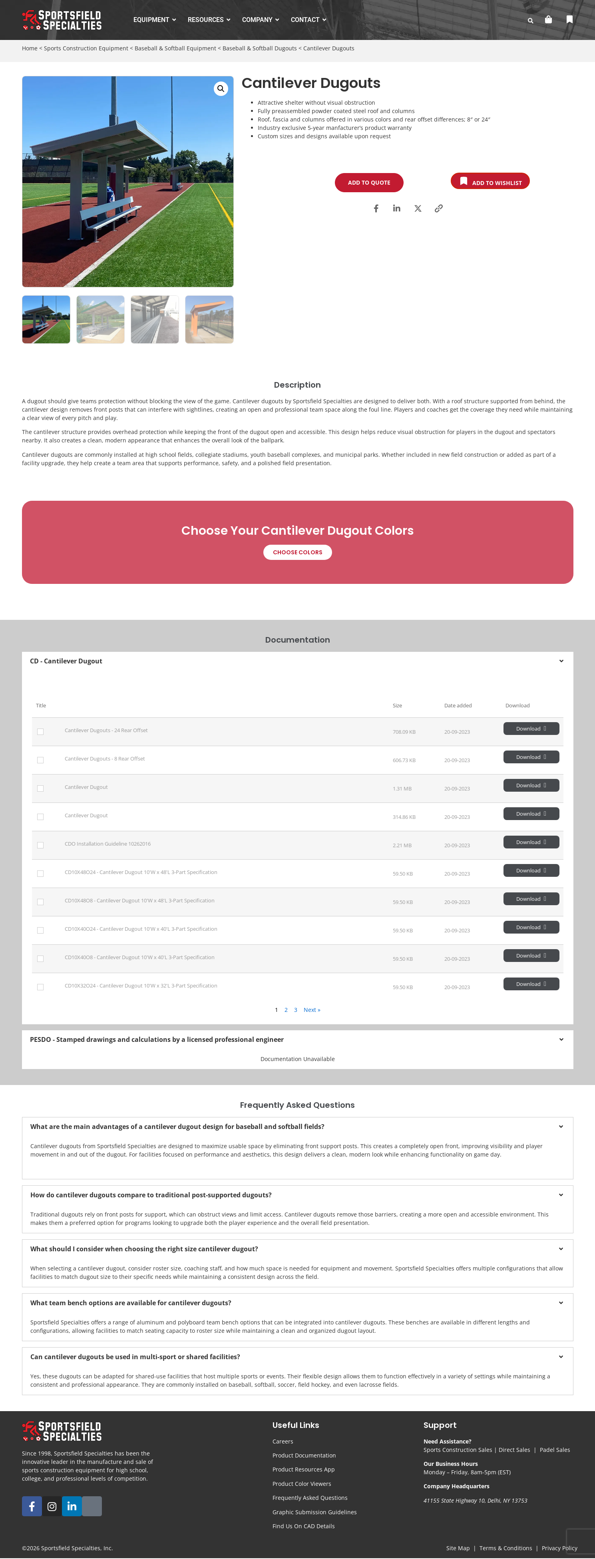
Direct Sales (514, 1449)
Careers (283, 1441)
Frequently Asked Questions (310, 1497)
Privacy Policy (559, 1548)
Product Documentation (304, 1455)
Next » (312, 1009)
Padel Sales (555, 1449)
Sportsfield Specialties (70, 1548)
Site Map (458, 1548)
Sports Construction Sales (458, 1449)
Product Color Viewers (302, 1483)
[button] (221, 89)
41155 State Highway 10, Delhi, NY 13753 (475, 1500)
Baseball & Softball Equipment (175, 48)
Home (30, 48)
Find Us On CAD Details (304, 1526)
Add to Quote (369, 182)
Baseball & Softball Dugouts (260, 48)
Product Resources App (304, 1469)
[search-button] (530, 21)
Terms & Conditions (506, 1548)
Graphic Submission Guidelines (315, 1512)
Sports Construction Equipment (86, 48)
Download (531, 728)
